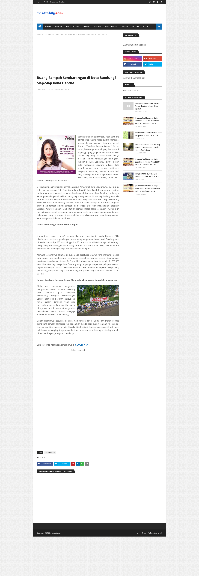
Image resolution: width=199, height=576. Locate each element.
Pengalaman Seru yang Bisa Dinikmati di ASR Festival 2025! (147, 175)
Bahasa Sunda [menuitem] (72, 26)
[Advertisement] (78, 55)
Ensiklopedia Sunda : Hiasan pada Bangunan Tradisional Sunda (148, 134)
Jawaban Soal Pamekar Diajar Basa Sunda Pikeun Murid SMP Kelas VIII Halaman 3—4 (147, 188)
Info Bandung (49, 34)
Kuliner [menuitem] (135, 26)
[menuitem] (40, 27)
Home (39, 2)
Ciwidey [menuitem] (97, 26)
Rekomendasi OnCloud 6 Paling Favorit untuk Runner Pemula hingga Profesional (147, 147)
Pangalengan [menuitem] (111, 26)
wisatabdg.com (45, 89)
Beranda (40, 34)
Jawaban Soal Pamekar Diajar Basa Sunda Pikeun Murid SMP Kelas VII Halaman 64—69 (147, 162)
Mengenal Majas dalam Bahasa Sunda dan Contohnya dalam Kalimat (147, 106)
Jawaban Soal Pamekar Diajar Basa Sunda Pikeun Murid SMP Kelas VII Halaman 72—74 (147, 121)
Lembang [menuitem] (86, 26)
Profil (46, 2)
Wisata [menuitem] (48, 26)
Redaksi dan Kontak (57, 2)
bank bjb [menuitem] (58, 26)
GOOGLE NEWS (82, 345)
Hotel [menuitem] (145, 26)
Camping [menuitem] (125, 26)
